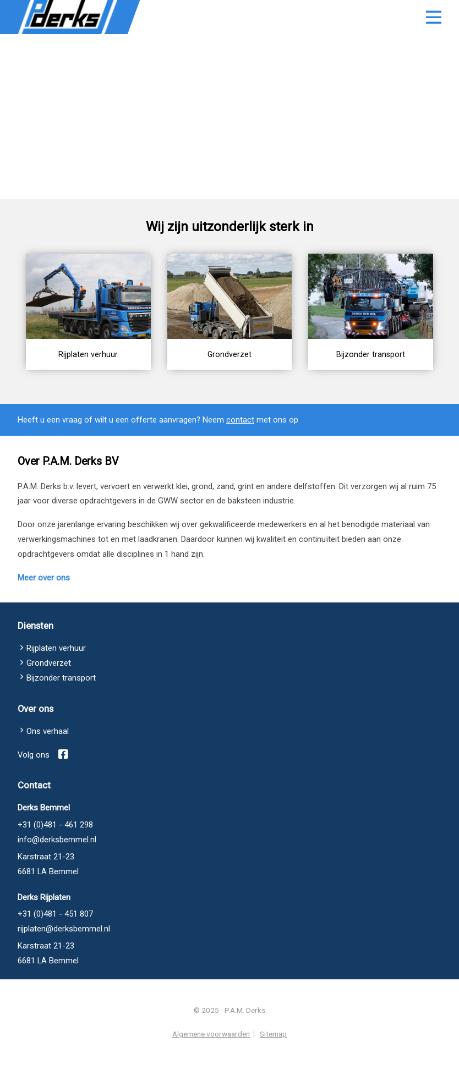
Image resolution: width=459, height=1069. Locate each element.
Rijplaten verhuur (56, 673)
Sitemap (273, 1052)
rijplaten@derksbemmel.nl (64, 953)
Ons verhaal (47, 756)
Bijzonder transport (61, 703)
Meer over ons (44, 602)
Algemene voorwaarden (211, 1052)
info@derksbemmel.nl (57, 864)
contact (240, 444)
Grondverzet (48, 688)
